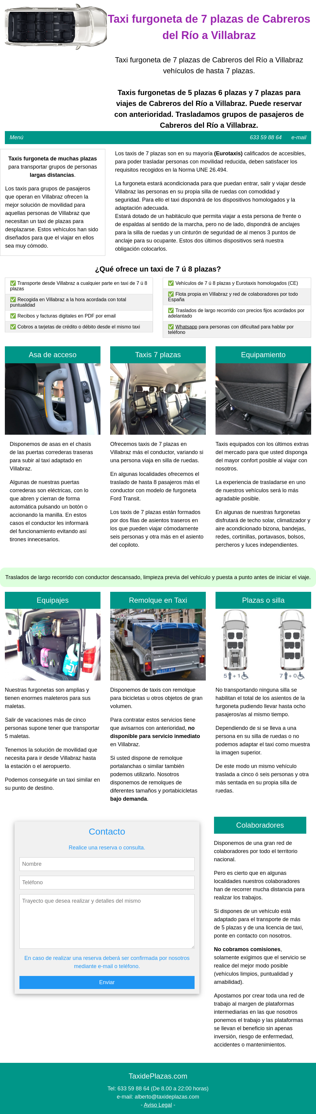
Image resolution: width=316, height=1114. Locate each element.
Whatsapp (186, 326)
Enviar (107, 982)
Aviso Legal (158, 1105)
